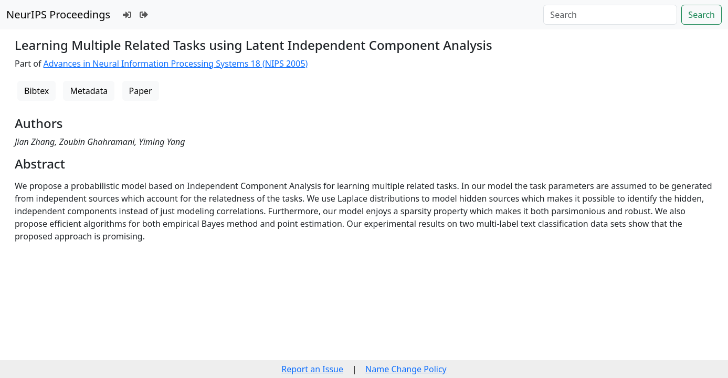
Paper (140, 91)
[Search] (610, 15)
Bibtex (36, 91)
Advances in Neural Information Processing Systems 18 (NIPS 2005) (176, 63)
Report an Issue (312, 369)
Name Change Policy (406, 369)
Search (701, 14)
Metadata (89, 91)
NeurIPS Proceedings (58, 14)
